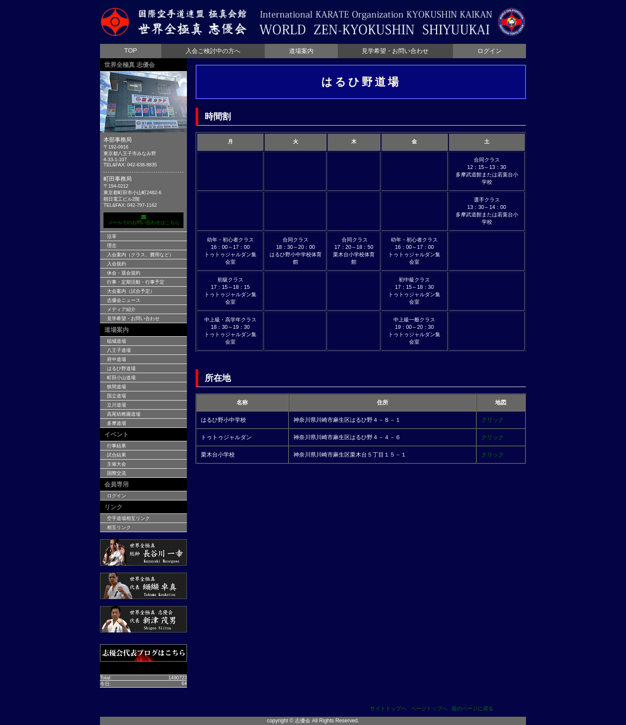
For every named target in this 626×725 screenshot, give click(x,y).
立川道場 (116, 404)
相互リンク (119, 527)
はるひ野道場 (121, 368)
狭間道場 (116, 386)
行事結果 (116, 445)
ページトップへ (429, 708)
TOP (130, 50)
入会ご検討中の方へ (213, 50)
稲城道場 (116, 341)
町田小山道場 (121, 377)
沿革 (112, 236)
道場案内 (301, 50)
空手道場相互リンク (128, 518)
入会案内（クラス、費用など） (140, 254)
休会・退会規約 (123, 272)
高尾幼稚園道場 (123, 414)
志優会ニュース (123, 300)
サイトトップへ (388, 708)
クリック (492, 420)
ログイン (489, 50)
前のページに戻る (472, 708)
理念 (112, 245)
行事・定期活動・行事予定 (135, 282)
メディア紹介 (121, 309)
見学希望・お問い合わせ (395, 50)
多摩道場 (116, 423)
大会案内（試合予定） (131, 291)
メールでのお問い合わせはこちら (143, 220)
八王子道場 (119, 350)
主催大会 (116, 464)
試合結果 (116, 454)
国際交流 (116, 473)
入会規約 (116, 263)
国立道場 (116, 395)
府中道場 (116, 359)
